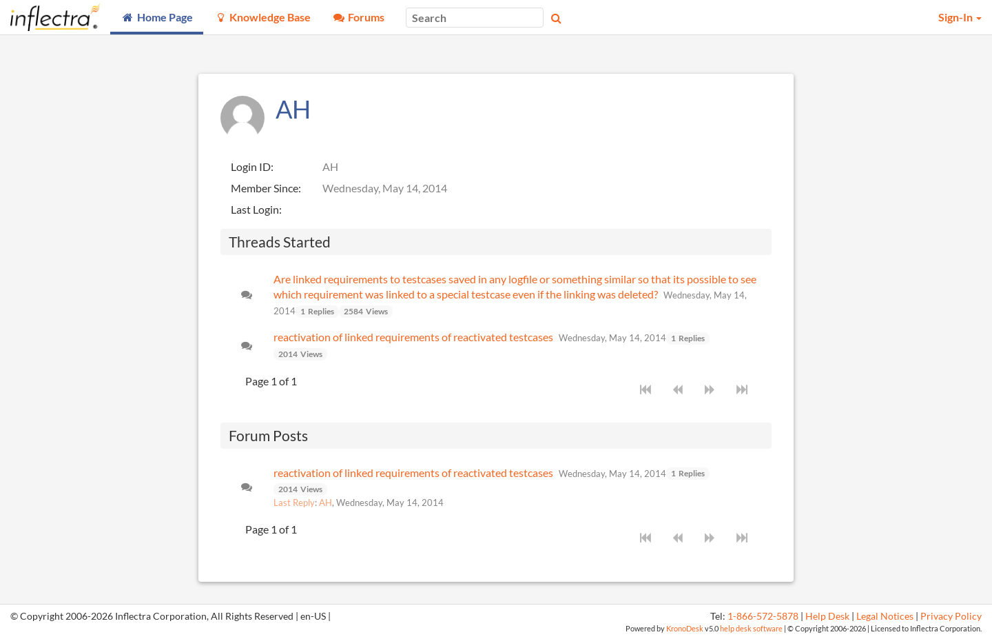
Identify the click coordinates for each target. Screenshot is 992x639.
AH (325, 502)
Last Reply (294, 502)
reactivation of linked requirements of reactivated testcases (413, 336)
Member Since (264, 187)
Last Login (255, 209)
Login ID (251, 166)
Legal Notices (884, 616)
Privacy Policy (951, 616)
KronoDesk (684, 628)
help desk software (751, 628)
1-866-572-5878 (762, 616)
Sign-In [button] (960, 16)
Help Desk (827, 616)
